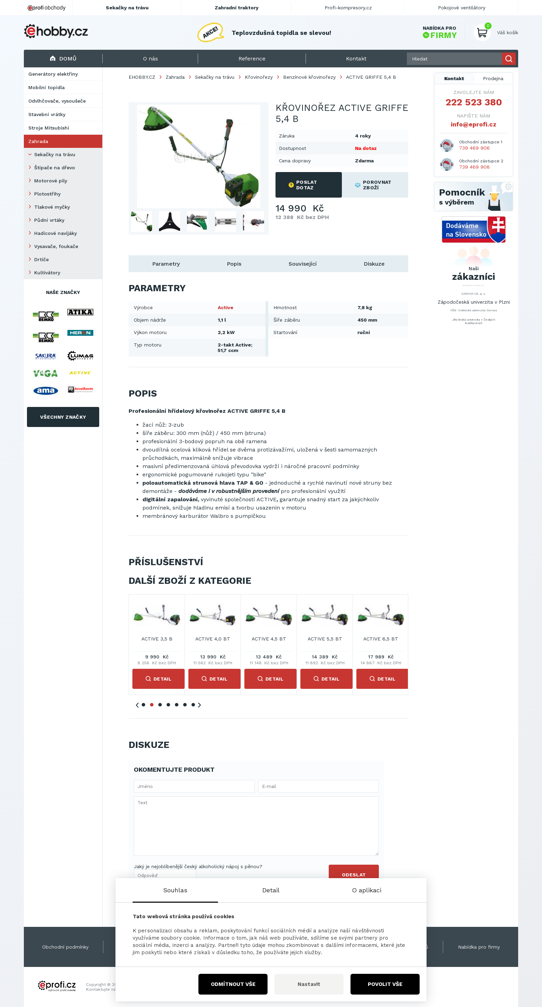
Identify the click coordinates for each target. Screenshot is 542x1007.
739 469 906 (474, 148)
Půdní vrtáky (49, 220)
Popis (234, 263)
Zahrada (38, 141)
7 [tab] (193, 704)
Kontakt (454, 78)
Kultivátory (47, 272)
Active (225, 307)
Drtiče (41, 259)
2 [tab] (151, 704)
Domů (63, 58)
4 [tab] (168, 704)
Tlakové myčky (52, 207)
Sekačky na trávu (54, 154)
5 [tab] (176, 704)
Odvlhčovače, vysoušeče (57, 101)
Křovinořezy (259, 77)
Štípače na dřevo (54, 167)
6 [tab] (185, 704)
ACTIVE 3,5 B (324, 639)
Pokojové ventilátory (461, 7)
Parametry (166, 263)
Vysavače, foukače (56, 246)
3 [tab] (160, 704)
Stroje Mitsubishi (48, 128)
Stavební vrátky (46, 114)
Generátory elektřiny (53, 74)
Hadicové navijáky (55, 233)
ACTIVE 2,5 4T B (156, 639)
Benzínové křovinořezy (309, 77)
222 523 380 (474, 102)
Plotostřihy (47, 194)
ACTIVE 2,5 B (212, 639)
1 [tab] (143, 704)
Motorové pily (50, 180)
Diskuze (374, 263)
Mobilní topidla (46, 87)
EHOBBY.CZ (142, 77)
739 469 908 (474, 167)
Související (303, 263)
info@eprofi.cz (473, 124)
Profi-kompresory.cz (348, 7)
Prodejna (493, 78)
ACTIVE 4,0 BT (380, 639)
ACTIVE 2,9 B (268, 639)
